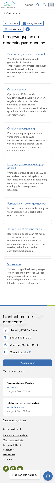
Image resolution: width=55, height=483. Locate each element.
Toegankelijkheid (12, 445)
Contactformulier (20, 352)
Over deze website (13, 440)
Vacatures (8, 449)
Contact (29, 4)
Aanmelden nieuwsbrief (15, 435)
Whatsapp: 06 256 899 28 (24, 345)
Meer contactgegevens (15, 371)
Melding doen (27, 362)
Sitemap (7, 459)
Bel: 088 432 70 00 (20, 337)
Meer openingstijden (14, 420)
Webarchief (9, 454)
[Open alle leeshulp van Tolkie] (28, 29)
